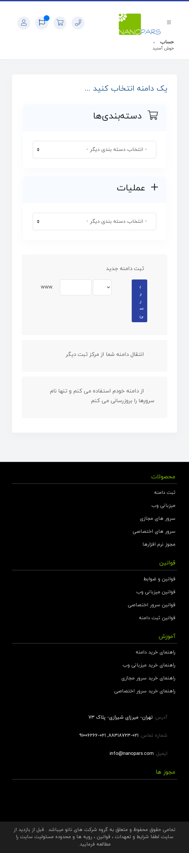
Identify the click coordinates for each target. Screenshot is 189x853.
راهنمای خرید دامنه (155, 652)
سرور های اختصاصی (154, 531)
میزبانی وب (163, 505)
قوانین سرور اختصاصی (151, 605)
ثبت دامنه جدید (130, 269)
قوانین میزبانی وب (155, 592)
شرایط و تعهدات (132, 837)
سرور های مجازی (157, 518)
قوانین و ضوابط (159, 579)
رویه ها (84, 837)
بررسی (141, 301)
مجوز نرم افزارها (158, 544)
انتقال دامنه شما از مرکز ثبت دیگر (110, 354)
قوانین (103, 837)
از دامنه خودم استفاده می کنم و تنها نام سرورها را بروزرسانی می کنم (102, 396)
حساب (166, 42)
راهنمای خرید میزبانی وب (149, 665)
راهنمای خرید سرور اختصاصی (144, 691)
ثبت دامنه (164, 492)
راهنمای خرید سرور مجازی (148, 678)
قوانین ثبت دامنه (157, 618)
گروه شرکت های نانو (86, 829)
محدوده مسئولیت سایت (45, 837)
